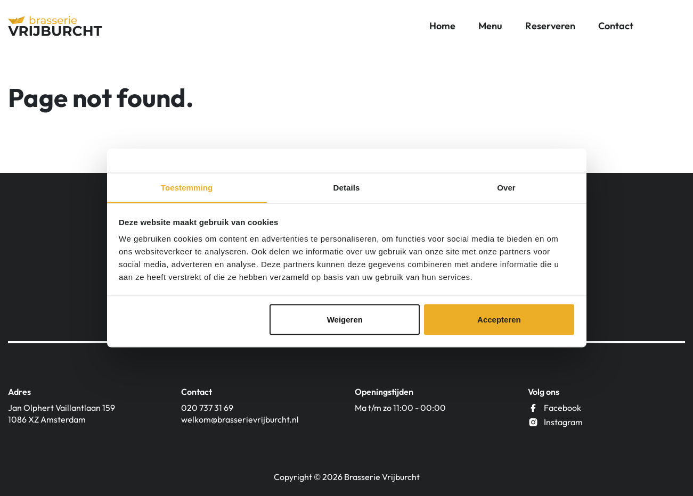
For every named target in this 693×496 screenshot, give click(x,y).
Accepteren (499, 319)
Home (442, 26)
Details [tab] (346, 187)
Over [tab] (506, 187)
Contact (615, 26)
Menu (490, 26)
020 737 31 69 (207, 407)
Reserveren (550, 26)
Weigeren (345, 319)
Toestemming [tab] (187, 187)
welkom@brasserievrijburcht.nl (240, 419)
